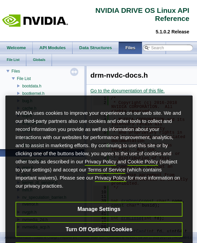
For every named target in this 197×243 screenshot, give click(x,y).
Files (15, 71)
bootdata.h (31, 86)
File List (24, 78)
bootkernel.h (33, 93)
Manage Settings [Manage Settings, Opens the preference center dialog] (99, 226)
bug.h (27, 101)
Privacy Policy (100, 179)
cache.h (29, 108)
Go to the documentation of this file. (127, 90)
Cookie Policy (143, 179)
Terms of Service (106, 187)
